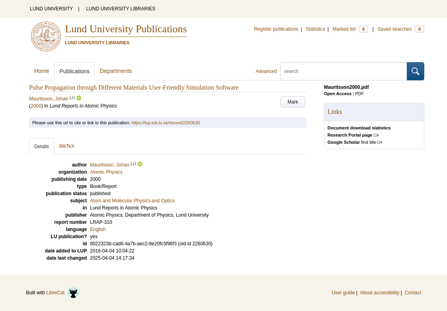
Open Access (337, 93)
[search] (343, 71)
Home (41, 71)
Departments (116, 71)
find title (351, 142)
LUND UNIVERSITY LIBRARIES (120, 9)
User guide (343, 292)
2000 (36, 106)
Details (41, 146)
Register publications (276, 29)
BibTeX (66, 146)
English (98, 229)
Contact (413, 292)
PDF (359, 93)
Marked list (350, 29)
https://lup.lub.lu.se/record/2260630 (165, 122)
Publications (74, 71)
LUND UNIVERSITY (51, 9)
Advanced (266, 71)
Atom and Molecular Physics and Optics (132, 200)
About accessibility (380, 292)
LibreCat (63, 292)
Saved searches (400, 29)
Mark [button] (293, 102)
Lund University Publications (126, 29)
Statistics (315, 29)
